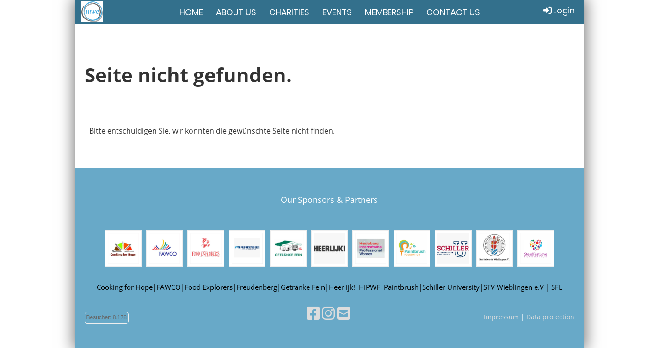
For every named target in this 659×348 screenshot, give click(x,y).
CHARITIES (289, 12)
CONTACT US (453, 12)
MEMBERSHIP (389, 12)
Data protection (550, 316)
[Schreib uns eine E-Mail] (343, 313)
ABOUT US (236, 12)
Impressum (501, 316)
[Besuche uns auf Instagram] (328, 313)
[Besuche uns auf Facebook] (313, 313)
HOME (191, 12)
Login (558, 10)
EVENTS (337, 12)
